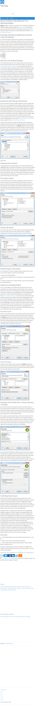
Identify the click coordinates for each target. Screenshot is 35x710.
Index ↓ (7, 18)
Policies (1, 699)
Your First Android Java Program (26, 118)
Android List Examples (14, 616)
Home (2, 18)
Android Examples (4, 616)
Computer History (11, 588)
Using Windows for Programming (8, 590)
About (1, 694)
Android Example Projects (19, 120)
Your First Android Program (10, 295)
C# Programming (29, 588)
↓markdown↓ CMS (6, 558)
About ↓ (12, 18)
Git (29, 548)
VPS (30, 586)
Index (1, 692)
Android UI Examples (25, 616)
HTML (26, 586)
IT (6, 588)
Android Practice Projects (19, 586)
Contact (1, 697)
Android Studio (22, 27)
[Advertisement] (15, 10)
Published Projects (8, 643)
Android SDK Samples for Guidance (8, 66)
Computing (3, 588)
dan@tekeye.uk (3, 689)
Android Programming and (6, 586)
